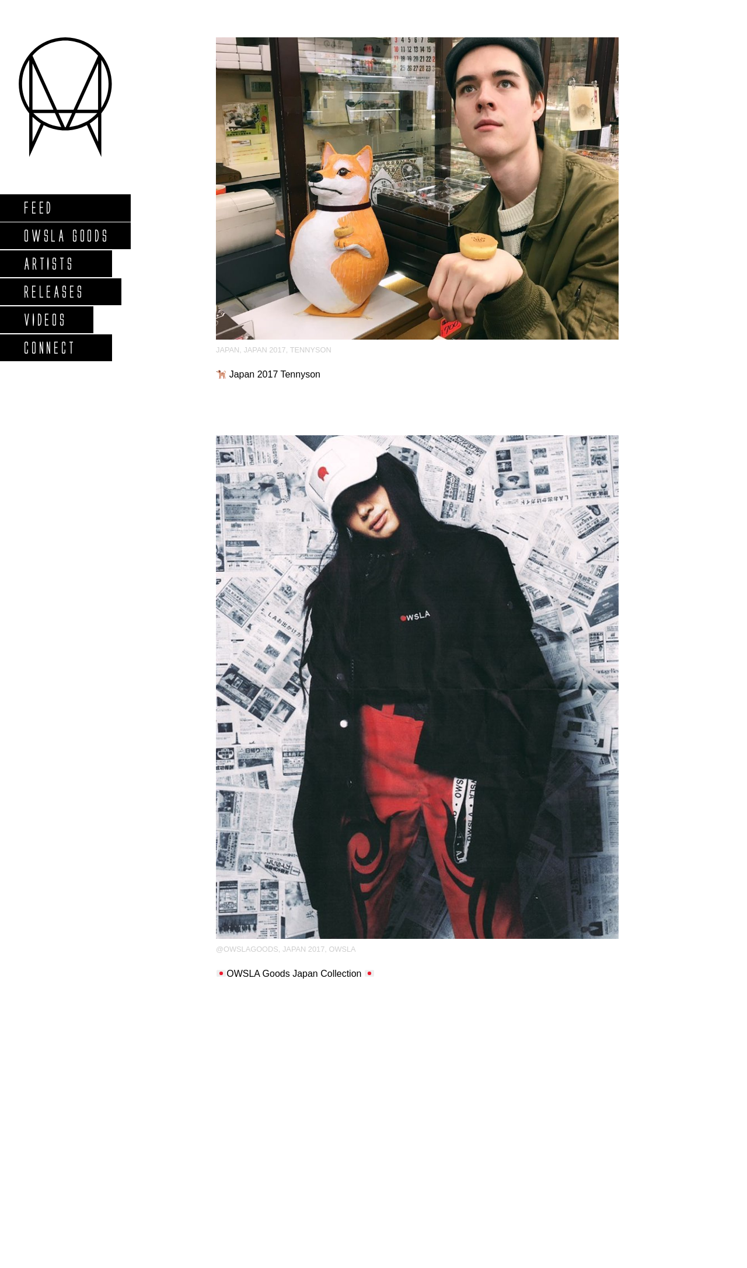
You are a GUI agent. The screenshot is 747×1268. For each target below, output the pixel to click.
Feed (38, 207)
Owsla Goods (66, 235)
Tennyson (310, 349)
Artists (48, 263)
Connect (49, 347)
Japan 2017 (264, 349)
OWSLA (342, 949)
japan (227, 349)
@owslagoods (247, 949)
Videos (45, 319)
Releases (53, 291)
